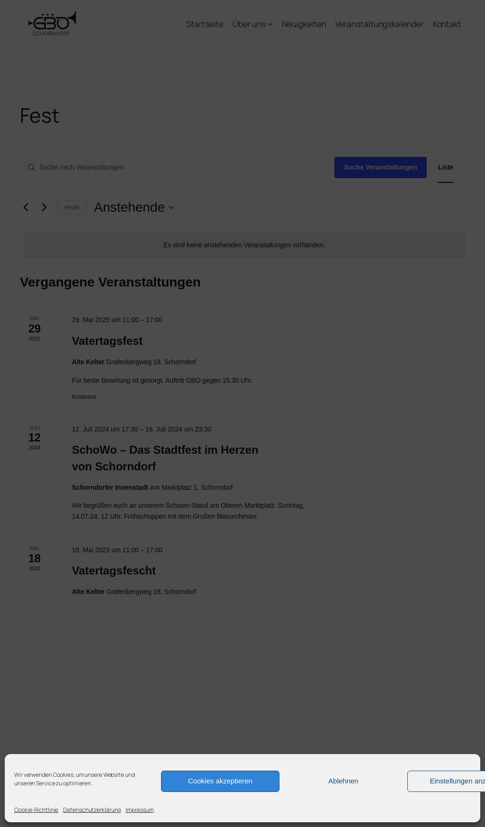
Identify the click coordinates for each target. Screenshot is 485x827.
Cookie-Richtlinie (36, 810)
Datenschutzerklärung (92, 810)
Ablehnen (343, 781)
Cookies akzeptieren (220, 781)
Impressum (139, 810)
